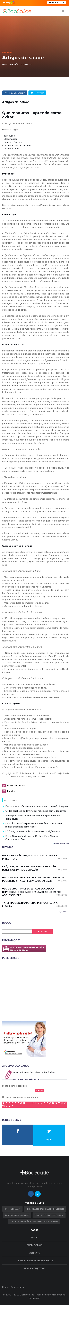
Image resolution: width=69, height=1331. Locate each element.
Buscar (42, 931)
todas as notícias (61, 844)
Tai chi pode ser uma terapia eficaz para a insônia (34, 904)
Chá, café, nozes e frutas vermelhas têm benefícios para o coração (34, 868)
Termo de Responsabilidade (34, 1260)
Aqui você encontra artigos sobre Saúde (34, 1071)
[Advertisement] (27, 990)
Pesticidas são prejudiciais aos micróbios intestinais (34, 857)
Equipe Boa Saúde (10, 64)
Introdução (9, 135)
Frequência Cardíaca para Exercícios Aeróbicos (34, 1221)
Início (34, 1237)
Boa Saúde (7, 52)
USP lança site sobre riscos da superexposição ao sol (32, 831)
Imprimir (12, 791)
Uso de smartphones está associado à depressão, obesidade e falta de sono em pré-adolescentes (34, 892)
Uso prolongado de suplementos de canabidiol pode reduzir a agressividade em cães (34, 879)
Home (5, 1287)
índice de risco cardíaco (17, 1215)
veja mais (63, 911)
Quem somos (34, 1245)
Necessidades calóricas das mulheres (45, 1209)
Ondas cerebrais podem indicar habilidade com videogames (35, 810)
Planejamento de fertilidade (49, 1215)
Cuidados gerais (12, 148)
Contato (35, 1252)
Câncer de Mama (12, 1209)
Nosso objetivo (34, 1268)
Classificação (10, 138)
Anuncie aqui (17, 1287)
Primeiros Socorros (13, 142)
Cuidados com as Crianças (17, 145)
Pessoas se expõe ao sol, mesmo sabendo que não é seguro (36, 806)
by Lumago (34, 1297)
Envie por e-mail (16, 785)
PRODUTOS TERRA (56, 3)
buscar (39, 1090)
